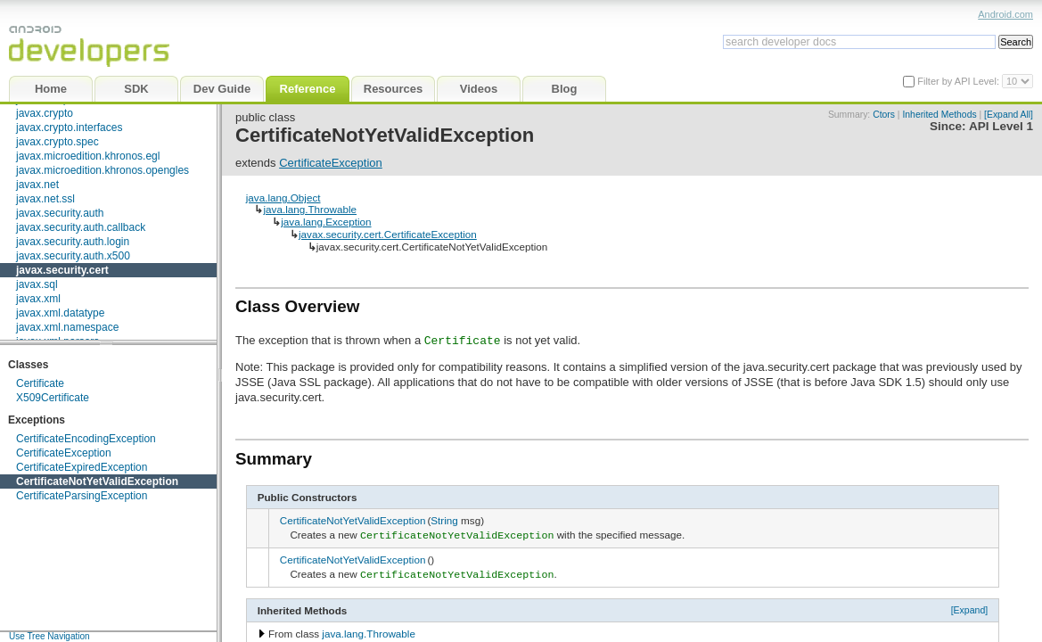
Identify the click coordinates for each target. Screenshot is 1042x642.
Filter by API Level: (959, 81)
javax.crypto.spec (57, 142)
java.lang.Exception (326, 221)
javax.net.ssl (45, 199)
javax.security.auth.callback (80, 227)
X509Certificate (52, 397)
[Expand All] (1008, 114)
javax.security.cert (62, 270)
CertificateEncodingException (86, 438)
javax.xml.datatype (60, 313)
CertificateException (63, 453)
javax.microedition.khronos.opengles (102, 170)
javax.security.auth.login (72, 241)
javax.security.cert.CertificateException (388, 234)
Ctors (884, 114)
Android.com (1005, 14)
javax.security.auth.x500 (73, 256)
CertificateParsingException (81, 496)
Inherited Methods (939, 114)
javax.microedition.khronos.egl (88, 156)
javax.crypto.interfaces (69, 127)
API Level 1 (1001, 126)
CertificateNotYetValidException (97, 481)
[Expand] (970, 606)
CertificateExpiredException (81, 467)
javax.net (37, 184)
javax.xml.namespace (67, 327)
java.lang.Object (283, 197)
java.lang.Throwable (310, 209)
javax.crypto (44, 113)
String (444, 520)
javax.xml (38, 298)
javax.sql (37, 284)
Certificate (40, 383)
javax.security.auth (60, 213)
